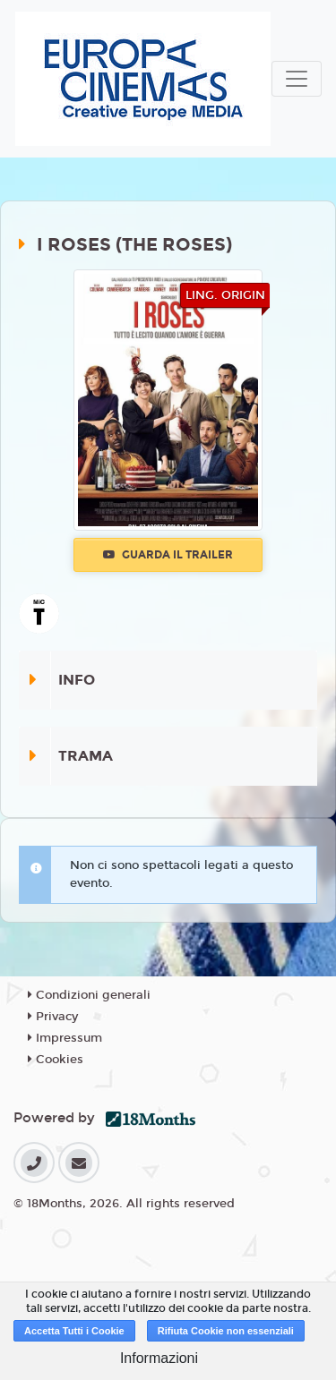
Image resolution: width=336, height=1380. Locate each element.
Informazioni (159, 1358)
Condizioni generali (89, 995)
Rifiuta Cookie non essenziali (226, 1330)
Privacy (53, 1016)
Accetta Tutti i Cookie (74, 1330)
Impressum (65, 1038)
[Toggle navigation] (296, 79)
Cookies (55, 1059)
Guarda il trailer (168, 555)
